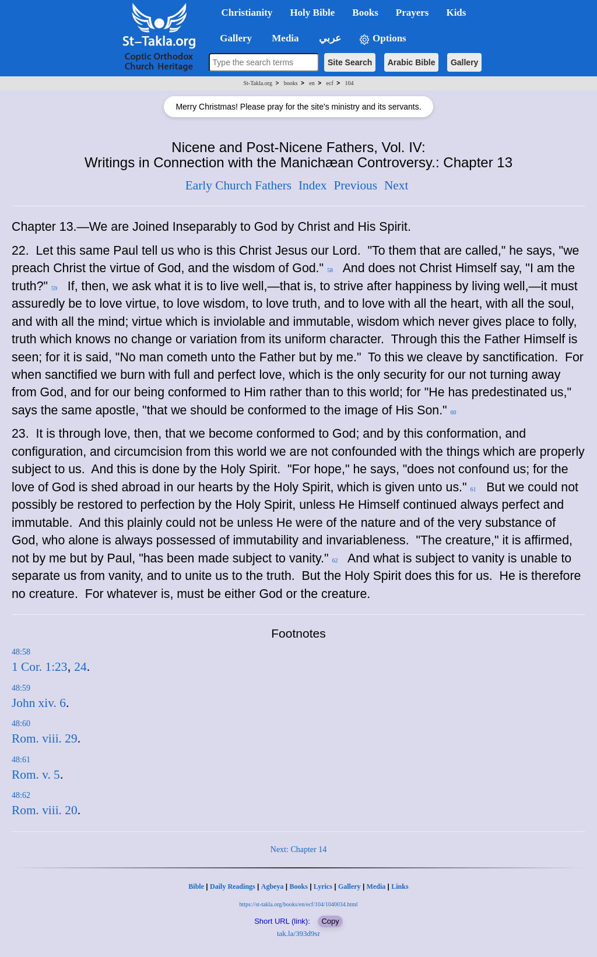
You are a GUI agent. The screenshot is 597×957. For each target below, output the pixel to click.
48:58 (21, 652)
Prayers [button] (412, 12)
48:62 (21, 795)
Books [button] (365, 12)
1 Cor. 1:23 (39, 667)
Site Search (350, 62)
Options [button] (382, 39)
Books (298, 886)
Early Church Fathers (238, 185)
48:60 (21, 723)
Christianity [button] (247, 12)
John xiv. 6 (39, 703)
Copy (330, 921)
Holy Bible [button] (312, 12)
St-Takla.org (258, 83)
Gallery (464, 62)
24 (80, 667)
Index (312, 185)
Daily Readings (232, 886)
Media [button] (284, 38)
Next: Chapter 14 (298, 849)
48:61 (21, 759)
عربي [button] (329, 38)
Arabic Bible (412, 62)
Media (376, 886)
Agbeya (272, 886)
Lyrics (323, 886)
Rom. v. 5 (36, 775)
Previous (355, 185)
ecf (329, 83)
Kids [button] (456, 12)
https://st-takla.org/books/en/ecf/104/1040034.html (298, 904)
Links (399, 886)
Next (396, 185)
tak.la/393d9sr (298, 933)
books (291, 83)
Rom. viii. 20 (45, 810)
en (311, 83)
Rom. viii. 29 (45, 738)
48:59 (21, 688)
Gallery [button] (232, 38)
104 (349, 83)
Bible (196, 886)
